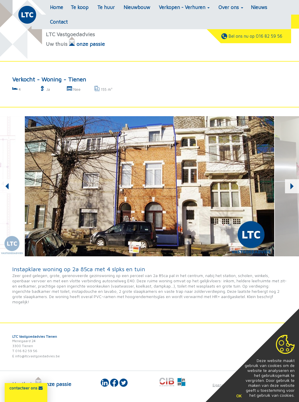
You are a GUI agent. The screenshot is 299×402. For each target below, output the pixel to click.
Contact (59, 22)
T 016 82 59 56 (24, 351)
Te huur (106, 7)
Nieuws (259, 7)
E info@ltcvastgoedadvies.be (36, 356)
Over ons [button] (230, 7)
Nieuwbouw (137, 7)
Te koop (79, 7)
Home (56, 7)
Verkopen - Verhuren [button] (184, 7)
